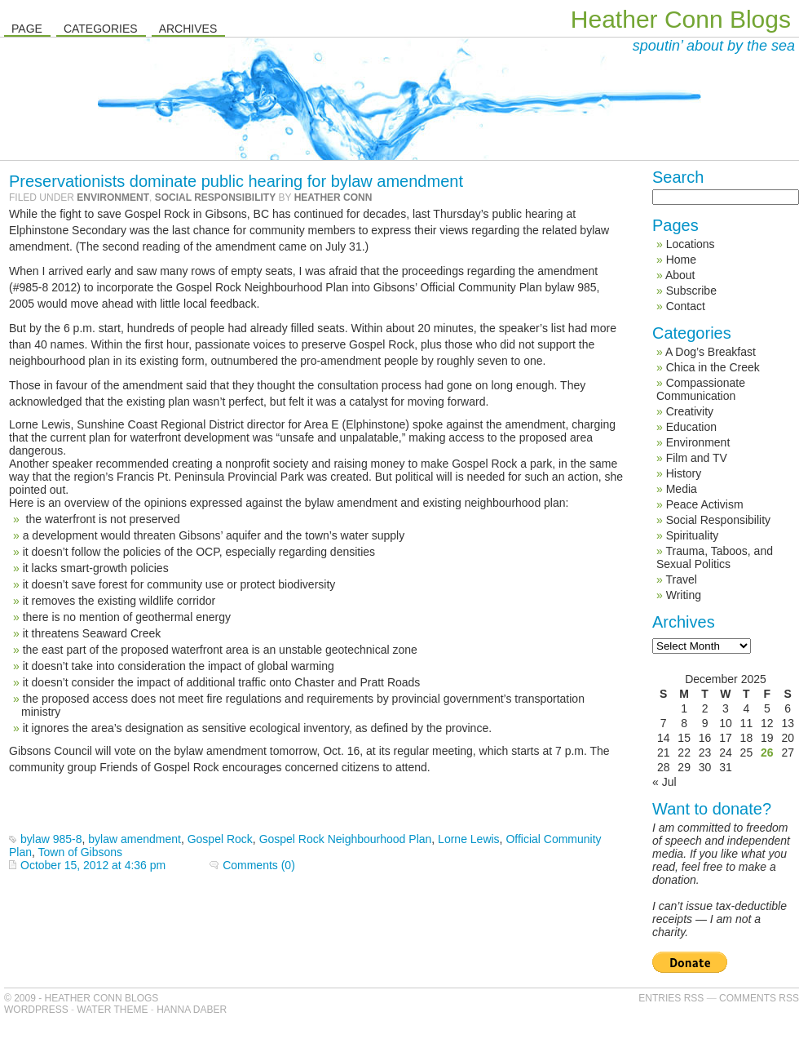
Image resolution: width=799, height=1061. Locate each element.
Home (681, 259)
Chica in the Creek (713, 367)
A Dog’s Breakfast (710, 351)
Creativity (689, 411)
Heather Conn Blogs (681, 19)
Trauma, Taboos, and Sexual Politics (714, 557)
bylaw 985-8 (51, 839)
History (684, 473)
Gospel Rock (220, 839)
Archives (188, 28)
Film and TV (696, 457)
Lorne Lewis (469, 839)
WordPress (36, 1009)
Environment (113, 197)
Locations (690, 244)
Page (26, 28)
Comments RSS (759, 998)
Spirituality (692, 535)
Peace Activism (705, 504)
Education (691, 426)
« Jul (664, 781)
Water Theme (112, 1009)
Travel (680, 579)
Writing (683, 595)
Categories (101, 28)
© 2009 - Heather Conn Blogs (81, 998)
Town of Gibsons (80, 852)
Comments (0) (259, 865)
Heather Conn (333, 197)
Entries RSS (671, 998)
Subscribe (691, 290)
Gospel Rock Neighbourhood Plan (345, 839)
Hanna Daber (192, 1009)
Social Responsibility (215, 197)
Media (681, 488)
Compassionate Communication (700, 389)
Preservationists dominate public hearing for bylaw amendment (236, 181)
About (680, 275)
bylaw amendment (134, 839)
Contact (685, 306)
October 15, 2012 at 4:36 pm (93, 865)
